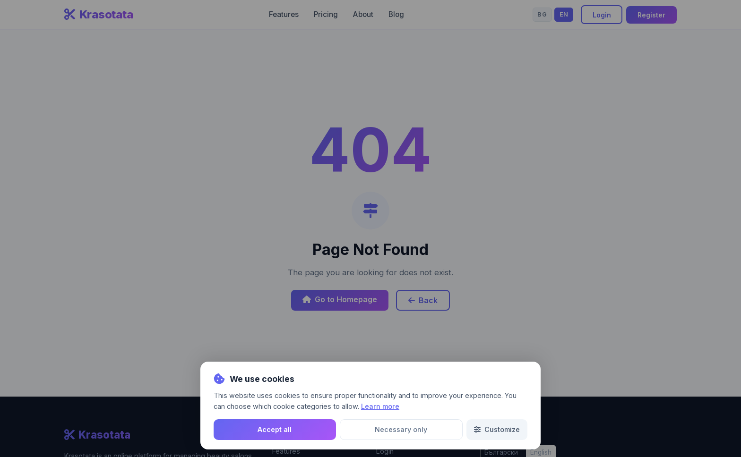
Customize (497, 429)
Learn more (380, 406)
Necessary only (401, 429)
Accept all (275, 429)
